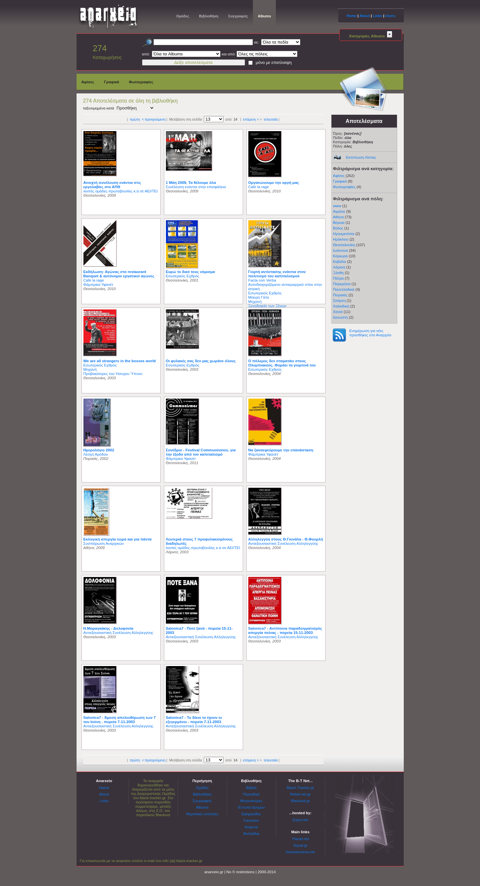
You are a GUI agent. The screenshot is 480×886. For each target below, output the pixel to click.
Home (352, 16)
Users (390, 16)
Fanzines (251, 820)
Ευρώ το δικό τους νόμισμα (190, 271)
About (364, 16)
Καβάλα (339, 261)
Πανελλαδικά (344, 289)
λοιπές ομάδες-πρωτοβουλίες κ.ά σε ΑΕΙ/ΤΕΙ (120, 191)
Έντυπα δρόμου (251, 807)
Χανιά (338, 311)
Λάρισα (339, 267)
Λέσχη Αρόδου (95, 454)
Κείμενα (251, 827)
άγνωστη (340, 317)
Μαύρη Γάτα (258, 297)
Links (377, 16)
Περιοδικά (251, 794)
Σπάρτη (339, 300)
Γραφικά (111, 82)
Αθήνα (338, 217)
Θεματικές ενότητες (202, 814)
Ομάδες (182, 16)
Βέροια (339, 222)
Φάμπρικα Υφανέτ (98, 284)
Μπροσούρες (251, 800)
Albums (264, 16)
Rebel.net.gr (300, 794)
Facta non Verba (262, 280)
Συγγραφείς (238, 16)
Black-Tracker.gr (300, 787)
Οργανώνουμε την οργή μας (273, 182)
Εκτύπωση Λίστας (361, 157)
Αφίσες (87, 82)
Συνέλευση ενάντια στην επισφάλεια (196, 187)
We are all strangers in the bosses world (119, 361)
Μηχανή (255, 301)
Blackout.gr (300, 800)
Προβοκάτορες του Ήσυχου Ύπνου (112, 373)
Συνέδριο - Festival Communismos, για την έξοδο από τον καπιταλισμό (201, 452)
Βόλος (338, 228)
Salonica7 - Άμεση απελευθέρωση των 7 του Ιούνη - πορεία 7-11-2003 (119, 719)
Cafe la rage (258, 187)
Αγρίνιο (339, 211)
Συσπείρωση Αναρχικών (103, 543)
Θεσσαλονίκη (344, 245)
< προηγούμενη (153, 119)
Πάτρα (338, 278)
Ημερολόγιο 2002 (98, 450)
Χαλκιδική (341, 306)
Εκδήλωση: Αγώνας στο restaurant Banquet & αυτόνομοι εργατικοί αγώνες (118, 273)
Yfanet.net (300, 839)
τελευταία (271, 119)
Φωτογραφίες (141, 82)
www (337, 206)
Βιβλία (251, 787)
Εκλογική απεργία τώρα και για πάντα (117, 539)
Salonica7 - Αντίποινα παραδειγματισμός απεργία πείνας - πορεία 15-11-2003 (285, 630)
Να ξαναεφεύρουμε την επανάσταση (280, 450)
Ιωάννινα (340, 250)
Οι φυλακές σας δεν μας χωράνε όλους (201, 361)
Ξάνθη (338, 272)
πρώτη (135, 119)
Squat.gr (300, 845)
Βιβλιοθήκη (208, 16)
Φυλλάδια (251, 833)
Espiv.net (300, 819)
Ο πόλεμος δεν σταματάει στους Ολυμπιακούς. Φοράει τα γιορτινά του (282, 363)
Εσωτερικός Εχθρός (183, 276)
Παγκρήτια (342, 284)
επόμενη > (251, 119)
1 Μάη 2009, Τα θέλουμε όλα (191, 182)
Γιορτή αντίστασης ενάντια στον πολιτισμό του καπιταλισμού (277, 273)
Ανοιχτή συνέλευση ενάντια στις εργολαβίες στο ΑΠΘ (112, 184)
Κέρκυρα (340, 256)
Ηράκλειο (340, 239)
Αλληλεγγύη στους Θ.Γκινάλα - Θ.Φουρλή (285, 539)
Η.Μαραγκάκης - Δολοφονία (108, 628)
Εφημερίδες (251, 814)
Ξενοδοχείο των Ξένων (267, 306)
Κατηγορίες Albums (370, 36)
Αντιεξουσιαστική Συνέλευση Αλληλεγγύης (283, 543)
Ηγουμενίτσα (343, 233)
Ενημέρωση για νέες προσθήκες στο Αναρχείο (370, 332)
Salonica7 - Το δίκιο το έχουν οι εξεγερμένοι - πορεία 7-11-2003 (194, 719)
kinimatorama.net (300, 852)
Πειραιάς (340, 295)
